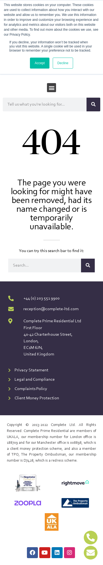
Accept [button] (40, 63)
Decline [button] (62, 63)
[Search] (93, 104)
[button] (51, 87)
